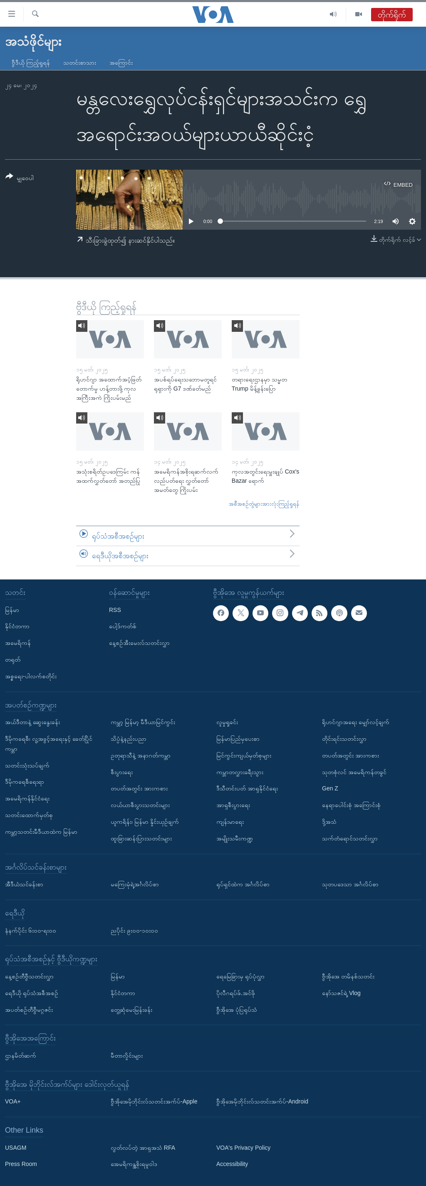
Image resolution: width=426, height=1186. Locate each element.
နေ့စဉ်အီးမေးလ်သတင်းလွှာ (139, 642)
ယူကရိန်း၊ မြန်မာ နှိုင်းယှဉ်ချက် (145, 821)
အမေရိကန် (18, 642)
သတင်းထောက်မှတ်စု (29, 815)
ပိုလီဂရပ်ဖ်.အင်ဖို (235, 993)
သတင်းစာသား (79, 62)
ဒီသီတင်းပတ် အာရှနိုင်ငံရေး (247, 788)
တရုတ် (12, 659)
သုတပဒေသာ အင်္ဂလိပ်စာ (350, 884)
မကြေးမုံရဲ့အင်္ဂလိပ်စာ (135, 884)
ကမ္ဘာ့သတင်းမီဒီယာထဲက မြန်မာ (41, 831)
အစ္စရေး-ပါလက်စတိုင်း (31, 676)
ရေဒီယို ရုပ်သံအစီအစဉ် (31, 993)
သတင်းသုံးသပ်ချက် (27, 765)
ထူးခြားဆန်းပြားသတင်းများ (141, 838)
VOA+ (13, 1101)
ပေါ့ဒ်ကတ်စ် (122, 626)
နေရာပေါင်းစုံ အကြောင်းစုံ (351, 805)
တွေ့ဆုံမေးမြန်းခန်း (131, 1009)
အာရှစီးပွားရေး (233, 805)
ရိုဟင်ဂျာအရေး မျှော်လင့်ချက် (355, 722)
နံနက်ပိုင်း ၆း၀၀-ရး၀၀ (30, 930)
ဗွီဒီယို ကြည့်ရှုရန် (31, 62)
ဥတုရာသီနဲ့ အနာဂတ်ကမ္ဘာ (141, 755)
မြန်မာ (12, 610)
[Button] (19, 179)
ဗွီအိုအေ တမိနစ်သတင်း (348, 976)
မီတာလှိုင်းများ (127, 1055)
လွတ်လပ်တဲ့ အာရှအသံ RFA (143, 1147)
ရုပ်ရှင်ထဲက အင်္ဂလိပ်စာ (243, 884)
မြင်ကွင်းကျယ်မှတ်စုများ (243, 755)
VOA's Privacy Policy (243, 1147)
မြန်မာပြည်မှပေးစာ (238, 738)
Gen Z (330, 788)
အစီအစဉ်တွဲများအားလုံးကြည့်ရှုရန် (264, 504)
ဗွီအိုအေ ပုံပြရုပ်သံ (236, 1009)
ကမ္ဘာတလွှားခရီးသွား (239, 772)
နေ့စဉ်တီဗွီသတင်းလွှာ (29, 976)
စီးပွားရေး (122, 772)
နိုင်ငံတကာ (17, 626)
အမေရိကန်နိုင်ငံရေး (27, 798)
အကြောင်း (121, 62)
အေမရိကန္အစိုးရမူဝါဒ (134, 1164)
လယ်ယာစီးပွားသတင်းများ (140, 805)
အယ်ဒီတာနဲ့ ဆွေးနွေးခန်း (32, 722)
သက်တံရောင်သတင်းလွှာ (350, 838)
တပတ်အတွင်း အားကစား (139, 788)
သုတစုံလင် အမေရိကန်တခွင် (354, 772)
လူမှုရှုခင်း (227, 722)
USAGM (15, 1147)
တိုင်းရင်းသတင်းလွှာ (344, 738)
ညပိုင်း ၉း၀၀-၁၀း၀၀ (134, 930)
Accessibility (232, 1164)
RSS (115, 610)
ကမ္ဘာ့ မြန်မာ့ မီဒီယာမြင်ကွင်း (143, 722)
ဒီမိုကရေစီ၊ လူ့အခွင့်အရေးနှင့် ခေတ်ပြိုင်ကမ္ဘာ (48, 743)
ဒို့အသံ (329, 821)
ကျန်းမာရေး (230, 821)
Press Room (21, 1164)
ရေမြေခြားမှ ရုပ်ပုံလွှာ (240, 976)
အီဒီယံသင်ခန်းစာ (24, 884)
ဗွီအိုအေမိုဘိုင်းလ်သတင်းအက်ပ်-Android (262, 1101)
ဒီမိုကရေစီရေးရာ (24, 781)
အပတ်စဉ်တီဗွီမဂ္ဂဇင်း (29, 1009)
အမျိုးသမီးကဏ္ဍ (234, 838)
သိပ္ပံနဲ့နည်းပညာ (128, 738)
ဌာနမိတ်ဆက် (20, 1055)
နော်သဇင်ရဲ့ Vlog (341, 993)
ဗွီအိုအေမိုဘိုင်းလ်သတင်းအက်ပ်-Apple (154, 1101)
